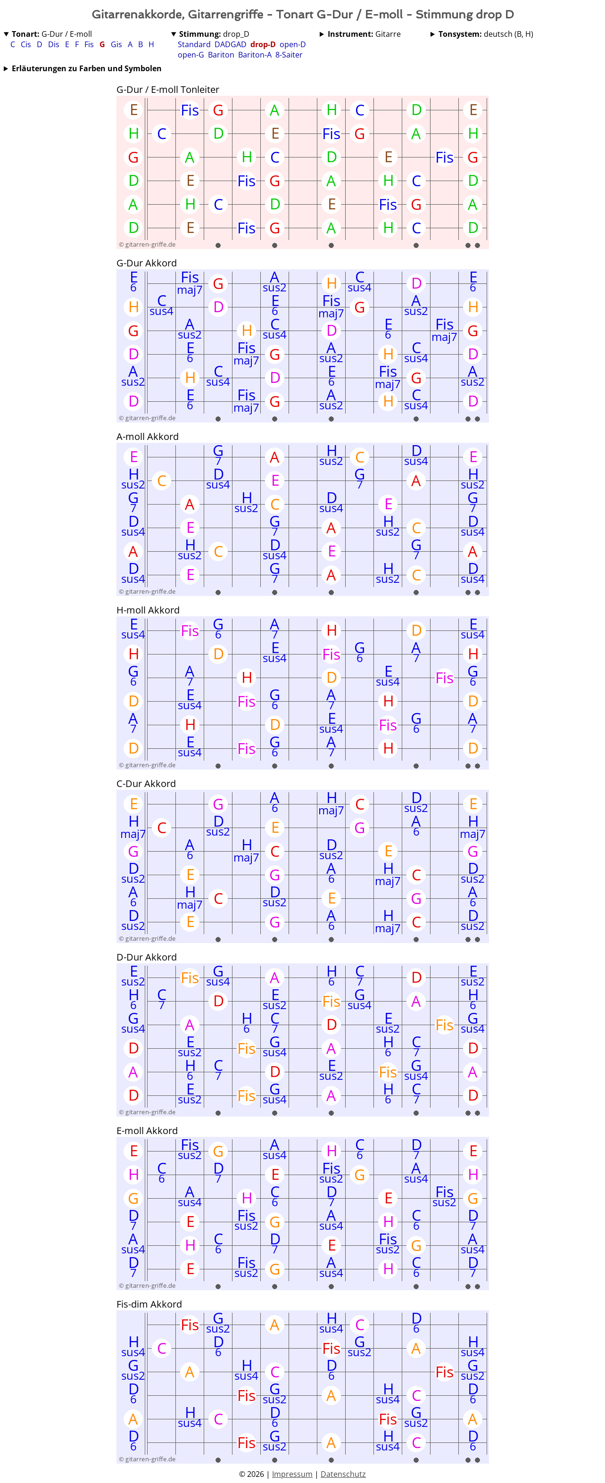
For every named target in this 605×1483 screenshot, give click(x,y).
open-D (293, 44)
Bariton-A (254, 55)
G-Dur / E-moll (52, 34)
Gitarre (364, 34)
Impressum (292, 1474)
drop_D (214, 34)
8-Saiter (289, 55)
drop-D (263, 44)
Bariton (221, 55)
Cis (27, 44)
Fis (90, 44)
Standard (194, 44)
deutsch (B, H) (486, 34)
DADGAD (231, 44)
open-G (191, 55)
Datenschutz (343, 1474)
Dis (54, 44)
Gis (117, 44)
